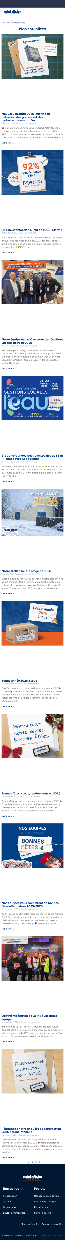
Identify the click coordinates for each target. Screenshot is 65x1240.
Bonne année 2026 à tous (19, 680)
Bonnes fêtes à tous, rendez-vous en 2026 (31, 793)
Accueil (6, 23)
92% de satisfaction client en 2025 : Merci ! (32, 230)
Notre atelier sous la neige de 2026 (26, 571)
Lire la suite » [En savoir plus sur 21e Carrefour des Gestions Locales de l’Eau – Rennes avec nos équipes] (8, 481)
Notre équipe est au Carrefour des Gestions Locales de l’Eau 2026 (32, 341)
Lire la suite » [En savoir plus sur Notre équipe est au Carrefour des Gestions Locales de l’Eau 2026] (8, 368)
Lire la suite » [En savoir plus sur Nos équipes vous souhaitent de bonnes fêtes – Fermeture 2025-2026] (8, 929)
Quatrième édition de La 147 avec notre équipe (29, 1017)
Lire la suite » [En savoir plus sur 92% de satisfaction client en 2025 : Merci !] (8, 252)
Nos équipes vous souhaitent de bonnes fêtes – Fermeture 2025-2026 (30, 904)
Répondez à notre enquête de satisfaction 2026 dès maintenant (31, 1130)
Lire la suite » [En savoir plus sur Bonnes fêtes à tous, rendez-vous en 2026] (8, 816)
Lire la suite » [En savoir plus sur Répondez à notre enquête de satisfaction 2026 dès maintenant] (8, 1157)
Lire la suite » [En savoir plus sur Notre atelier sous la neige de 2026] (8, 594)
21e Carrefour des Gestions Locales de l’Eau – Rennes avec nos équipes (32, 457)
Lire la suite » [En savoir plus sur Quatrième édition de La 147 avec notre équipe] (8, 1041)
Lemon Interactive (50, 1235)
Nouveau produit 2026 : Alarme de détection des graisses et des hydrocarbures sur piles (26, 117)
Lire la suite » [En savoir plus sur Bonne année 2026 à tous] (8, 706)
